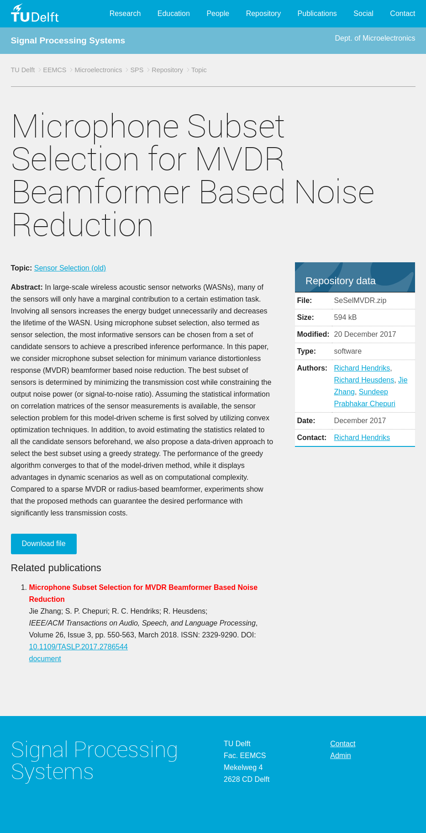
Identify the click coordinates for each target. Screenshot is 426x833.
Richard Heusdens (364, 380)
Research (125, 13)
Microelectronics (98, 70)
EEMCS (54, 70)
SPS (136, 70)
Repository (263, 13)
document (45, 659)
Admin (340, 755)
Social (363, 13)
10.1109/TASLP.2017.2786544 (78, 647)
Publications (317, 13)
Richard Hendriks (362, 368)
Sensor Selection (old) (70, 268)
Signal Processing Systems (68, 40)
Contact (402, 13)
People (217, 13)
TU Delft (23, 70)
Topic (199, 70)
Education (174, 13)
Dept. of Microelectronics (375, 38)
